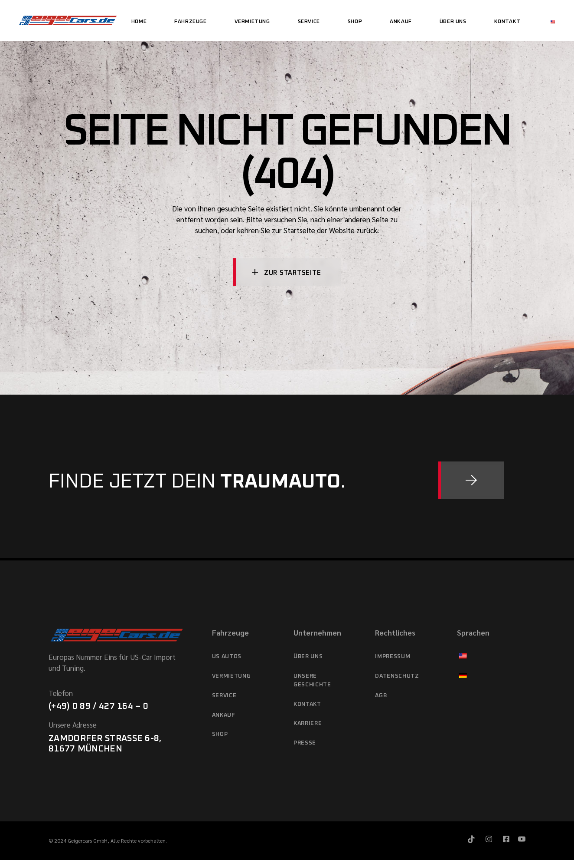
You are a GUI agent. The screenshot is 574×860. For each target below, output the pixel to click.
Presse (305, 743)
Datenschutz (397, 676)
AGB (381, 696)
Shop (220, 734)
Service (224, 696)
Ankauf (223, 715)
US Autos (226, 656)
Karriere (308, 723)
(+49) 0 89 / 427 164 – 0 (98, 706)
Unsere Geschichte (312, 680)
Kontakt (307, 704)
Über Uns (308, 656)
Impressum (392, 656)
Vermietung (231, 676)
